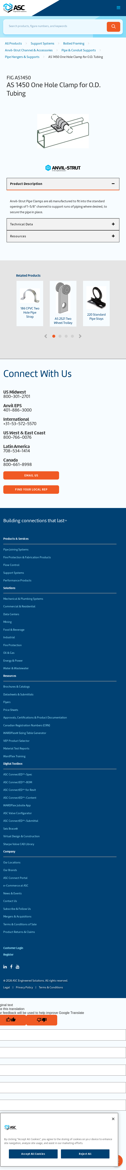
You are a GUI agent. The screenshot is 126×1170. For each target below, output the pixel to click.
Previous (46, 335)
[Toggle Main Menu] (118, 7)
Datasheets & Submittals (18, 694)
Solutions (9, 588)
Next (80, 335)
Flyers (7, 702)
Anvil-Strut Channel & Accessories (29, 50)
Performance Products (17, 580)
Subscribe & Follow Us (17, 909)
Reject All (85, 1154)
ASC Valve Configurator (17, 813)
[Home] (26, 8)
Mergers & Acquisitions (17, 916)
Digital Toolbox (13, 763)
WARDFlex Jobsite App (17, 805)
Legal (6, 987)
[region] (59, 1140)
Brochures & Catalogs (16, 686)
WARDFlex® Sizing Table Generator (24, 733)
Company (9, 851)
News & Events (12, 893)
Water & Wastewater (16, 668)
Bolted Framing (73, 43)
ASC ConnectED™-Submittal (20, 821)
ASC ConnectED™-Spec (17, 774)
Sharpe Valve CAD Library (18, 844)
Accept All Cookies (33, 1154)
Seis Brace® (10, 828)
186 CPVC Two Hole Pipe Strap (30, 303)
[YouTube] (17, 967)
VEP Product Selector (16, 741)
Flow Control (11, 565)
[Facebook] (11, 967)
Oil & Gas (8, 653)
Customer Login (13, 948)
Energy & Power (13, 660)
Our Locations (11, 862)
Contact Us (10, 901)
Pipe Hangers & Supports (22, 57)
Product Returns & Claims (19, 932)
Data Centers (11, 614)
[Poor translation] (41, 1020)
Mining (7, 622)
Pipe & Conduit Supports (79, 50)
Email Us (31, 475)
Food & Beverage (13, 629)
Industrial (9, 637)
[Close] (113, 1118)
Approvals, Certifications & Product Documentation (35, 717)
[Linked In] (5, 967)
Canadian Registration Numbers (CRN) (26, 725)
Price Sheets (10, 710)
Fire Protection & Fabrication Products (27, 557)
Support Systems (42, 43)
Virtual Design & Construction (21, 836)
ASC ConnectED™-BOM (17, 782)
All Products (13, 43)
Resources (9, 676)
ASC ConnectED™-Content (19, 798)
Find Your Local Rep (31, 489)
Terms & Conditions (51, 987)
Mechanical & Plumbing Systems (23, 599)
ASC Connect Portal (15, 878)
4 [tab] (85, 336)
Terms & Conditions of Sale (20, 924)
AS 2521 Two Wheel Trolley (63, 303)
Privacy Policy (24, 987)
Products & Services (16, 539)
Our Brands (10, 870)
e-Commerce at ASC (15, 885)
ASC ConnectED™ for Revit (19, 790)
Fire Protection (12, 645)
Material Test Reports (16, 748)
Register (8, 954)
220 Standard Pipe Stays (96, 303)
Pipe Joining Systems (16, 549)
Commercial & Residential (19, 606)
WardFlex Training (14, 756)
